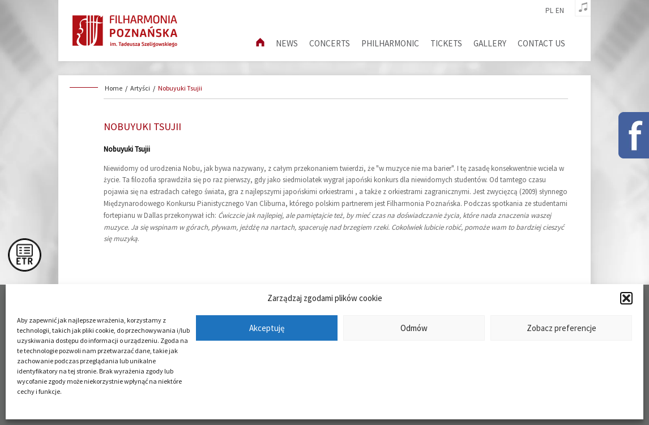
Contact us (541, 43)
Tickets (446, 43)
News (287, 43)
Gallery (489, 43)
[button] (626, 298)
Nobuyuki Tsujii (180, 88)
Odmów (414, 328)
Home (113, 88)
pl (549, 10)
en (560, 10)
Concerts (329, 43)
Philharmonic (390, 43)
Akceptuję (266, 328)
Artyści (140, 88)
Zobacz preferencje (561, 328)
